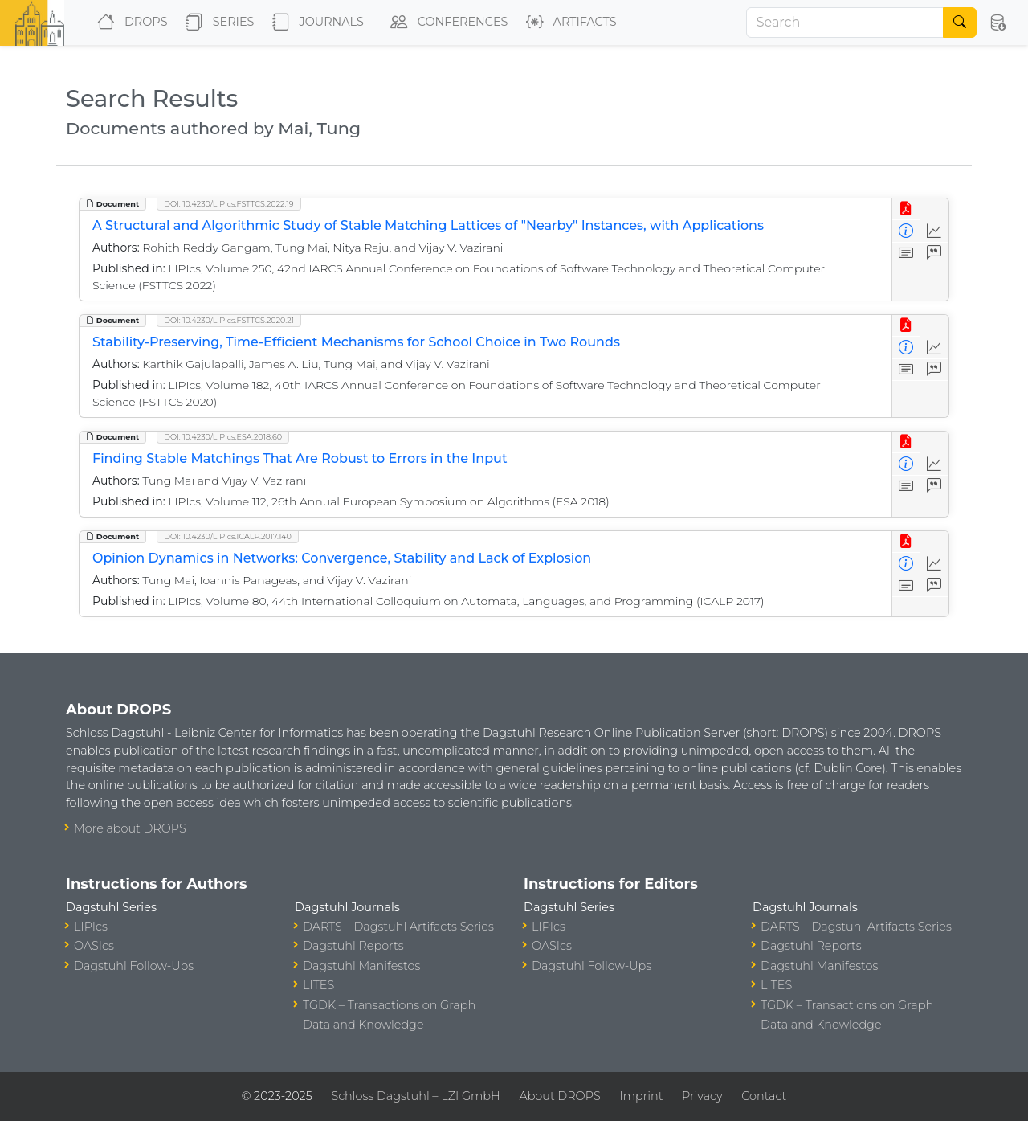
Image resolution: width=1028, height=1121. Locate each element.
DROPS (129, 22)
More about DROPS (130, 828)
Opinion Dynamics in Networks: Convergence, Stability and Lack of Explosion (341, 558)
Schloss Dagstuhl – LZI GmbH (415, 1096)
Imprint (641, 1096)
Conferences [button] (446, 22)
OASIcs (94, 946)
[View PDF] (906, 209)
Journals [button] (315, 22)
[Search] (845, 22)
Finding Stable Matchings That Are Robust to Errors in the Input (300, 458)
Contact (763, 1096)
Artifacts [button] (568, 22)
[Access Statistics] (934, 231)
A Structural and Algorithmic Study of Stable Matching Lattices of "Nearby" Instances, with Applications (428, 225)
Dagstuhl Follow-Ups (134, 966)
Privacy (702, 1096)
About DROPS (559, 1096)
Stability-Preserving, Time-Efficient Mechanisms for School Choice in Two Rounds (356, 342)
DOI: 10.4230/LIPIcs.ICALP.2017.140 (228, 536)
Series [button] (216, 22)
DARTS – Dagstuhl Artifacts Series (398, 926)
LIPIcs (91, 926)
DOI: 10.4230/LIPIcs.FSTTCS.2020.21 (229, 320)
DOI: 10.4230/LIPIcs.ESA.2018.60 (223, 436)
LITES (318, 985)
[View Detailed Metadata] (906, 231)
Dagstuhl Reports (353, 946)
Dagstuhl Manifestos (361, 966)
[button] (997, 22)
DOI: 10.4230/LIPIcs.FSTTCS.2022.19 (229, 203)
